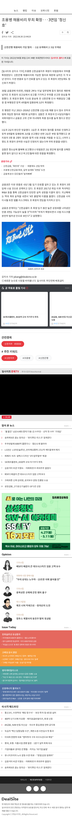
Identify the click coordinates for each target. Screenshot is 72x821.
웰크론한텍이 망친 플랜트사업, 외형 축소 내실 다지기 (21, 695)
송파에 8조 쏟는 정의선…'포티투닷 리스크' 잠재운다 (28, 437)
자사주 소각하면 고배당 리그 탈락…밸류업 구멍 (19, 656)
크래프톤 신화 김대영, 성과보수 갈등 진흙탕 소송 (26, 480)
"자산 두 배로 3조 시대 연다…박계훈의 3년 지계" (19, 677)
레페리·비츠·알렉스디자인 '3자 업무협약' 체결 (26, 456)
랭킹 (25, 10)
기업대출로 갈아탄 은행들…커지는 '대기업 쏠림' (26, 749)
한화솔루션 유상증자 (11, 634)
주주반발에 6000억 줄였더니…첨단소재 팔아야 (26, 443)
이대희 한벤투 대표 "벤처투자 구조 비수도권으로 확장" (29, 737)
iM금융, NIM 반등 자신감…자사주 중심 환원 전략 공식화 (30, 725)
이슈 (34, 10)
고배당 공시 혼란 (9, 652)
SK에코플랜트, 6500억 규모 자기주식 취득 (20, 317)
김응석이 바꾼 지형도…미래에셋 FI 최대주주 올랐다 (28, 468)
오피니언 (45, 10)
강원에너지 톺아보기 (11, 688)
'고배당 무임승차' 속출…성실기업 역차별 (16, 663)
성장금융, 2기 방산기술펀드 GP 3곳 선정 (23, 486)
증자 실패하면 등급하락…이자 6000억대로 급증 (19, 641)
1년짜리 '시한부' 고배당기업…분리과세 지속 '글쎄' (20, 659)
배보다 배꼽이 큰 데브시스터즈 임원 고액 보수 (25, 474)
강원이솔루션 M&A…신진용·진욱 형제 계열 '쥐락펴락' (21, 698)
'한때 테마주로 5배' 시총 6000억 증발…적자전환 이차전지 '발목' (25, 692)
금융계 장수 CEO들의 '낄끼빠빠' (17, 174)
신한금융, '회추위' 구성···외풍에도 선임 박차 (23, 166)
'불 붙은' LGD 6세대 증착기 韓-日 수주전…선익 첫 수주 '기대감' (33, 431)
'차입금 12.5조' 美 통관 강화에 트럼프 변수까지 (19, 645)
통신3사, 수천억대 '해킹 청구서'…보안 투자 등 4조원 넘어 (30, 712)
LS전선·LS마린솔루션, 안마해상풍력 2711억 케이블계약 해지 (32, 449)
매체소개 (23, 780)
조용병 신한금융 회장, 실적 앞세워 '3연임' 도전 (24, 170)
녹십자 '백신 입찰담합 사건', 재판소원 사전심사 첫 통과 (29, 731)
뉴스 (16, 10)
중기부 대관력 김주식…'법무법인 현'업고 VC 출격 (19, 681)
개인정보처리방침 (36, 780)
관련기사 (5, 161)
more (11, 161)
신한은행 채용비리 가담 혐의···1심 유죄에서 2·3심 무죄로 (32, 47)
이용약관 (48, 780)
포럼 (56, 10)
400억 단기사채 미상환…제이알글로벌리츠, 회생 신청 (29, 718)
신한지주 (13, 343)
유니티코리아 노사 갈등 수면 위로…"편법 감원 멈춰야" (29, 755)
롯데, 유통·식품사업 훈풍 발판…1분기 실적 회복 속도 (28, 743)
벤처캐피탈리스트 (10, 670)
